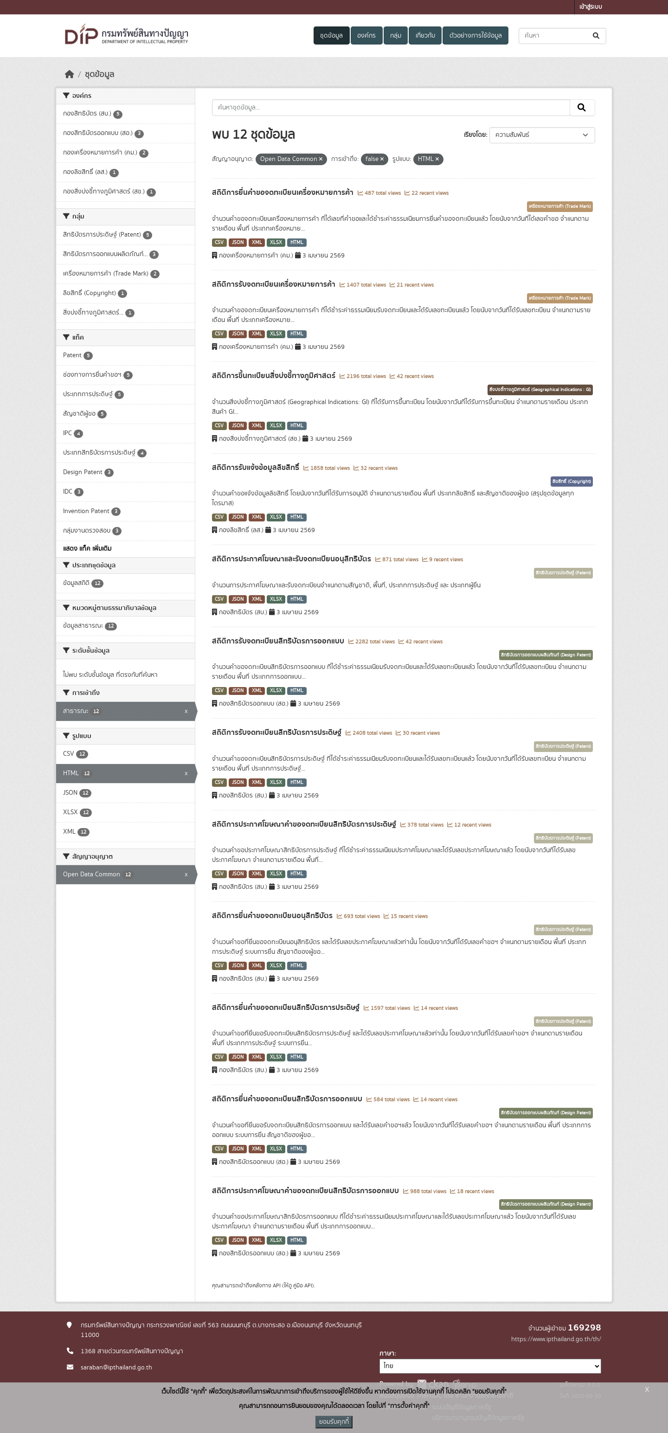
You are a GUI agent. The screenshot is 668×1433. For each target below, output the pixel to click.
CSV (219, 242)
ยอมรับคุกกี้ (334, 1422)
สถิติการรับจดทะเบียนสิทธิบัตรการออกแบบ (279, 641)
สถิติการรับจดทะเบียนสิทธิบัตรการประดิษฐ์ (277, 732)
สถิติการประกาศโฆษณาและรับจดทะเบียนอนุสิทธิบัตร (292, 559)
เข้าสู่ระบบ (590, 7)
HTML (296, 242)
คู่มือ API (302, 1285)
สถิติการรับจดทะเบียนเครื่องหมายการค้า (274, 284)
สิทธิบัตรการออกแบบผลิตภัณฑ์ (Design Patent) (546, 655)
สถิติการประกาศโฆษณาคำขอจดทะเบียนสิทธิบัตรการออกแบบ (306, 1191)
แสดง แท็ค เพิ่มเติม (87, 548)
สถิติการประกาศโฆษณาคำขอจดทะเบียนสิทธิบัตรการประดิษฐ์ (305, 824)
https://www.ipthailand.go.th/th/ (556, 1339)
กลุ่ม (395, 35)
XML (257, 242)
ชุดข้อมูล (331, 35)
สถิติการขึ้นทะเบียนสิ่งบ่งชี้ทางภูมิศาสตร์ (274, 376)
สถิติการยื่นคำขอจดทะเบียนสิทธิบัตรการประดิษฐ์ (286, 1008)
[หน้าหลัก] (69, 75)
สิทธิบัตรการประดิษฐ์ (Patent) (563, 573)
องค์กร (366, 35)
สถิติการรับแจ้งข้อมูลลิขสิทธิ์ (256, 468)
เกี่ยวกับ (425, 35)
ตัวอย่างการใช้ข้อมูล (476, 35)
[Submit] (597, 36)
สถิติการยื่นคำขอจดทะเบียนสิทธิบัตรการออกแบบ (288, 1099)
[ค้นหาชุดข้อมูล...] (562, 36)
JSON (238, 242)
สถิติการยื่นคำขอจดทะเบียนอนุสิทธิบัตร (273, 916)
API (277, 1285)
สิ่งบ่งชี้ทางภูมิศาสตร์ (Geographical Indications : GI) (540, 389)
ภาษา (386, 1353)
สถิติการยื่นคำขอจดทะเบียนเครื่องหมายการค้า (283, 192)
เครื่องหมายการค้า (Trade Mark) (560, 206)
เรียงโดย (475, 135)
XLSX (276, 242)
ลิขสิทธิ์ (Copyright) (571, 481)
